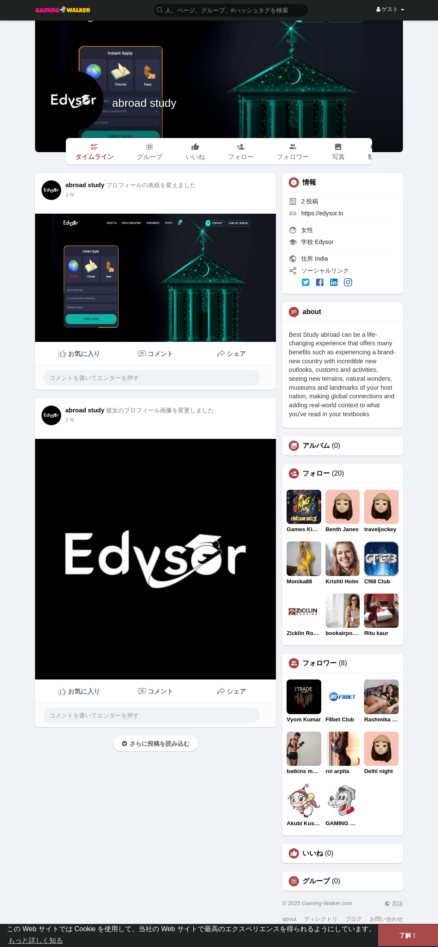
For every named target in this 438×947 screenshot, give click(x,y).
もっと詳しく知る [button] (35, 940)
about (289, 919)
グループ (316, 881)
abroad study (144, 103)
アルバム (316, 445)
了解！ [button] (408, 935)
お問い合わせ (386, 919)
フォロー (316, 473)
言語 (394, 903)
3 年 (70, 195)
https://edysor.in (322, 213)
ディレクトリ (320, 919)
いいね (312, 853)
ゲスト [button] (390, 9)
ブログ (353, 919)
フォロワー (319, 663)
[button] (231, 10)
